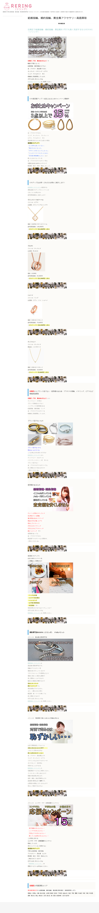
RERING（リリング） (34, 81)
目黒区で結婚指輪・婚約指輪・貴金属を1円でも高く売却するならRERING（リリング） (60, 30)
